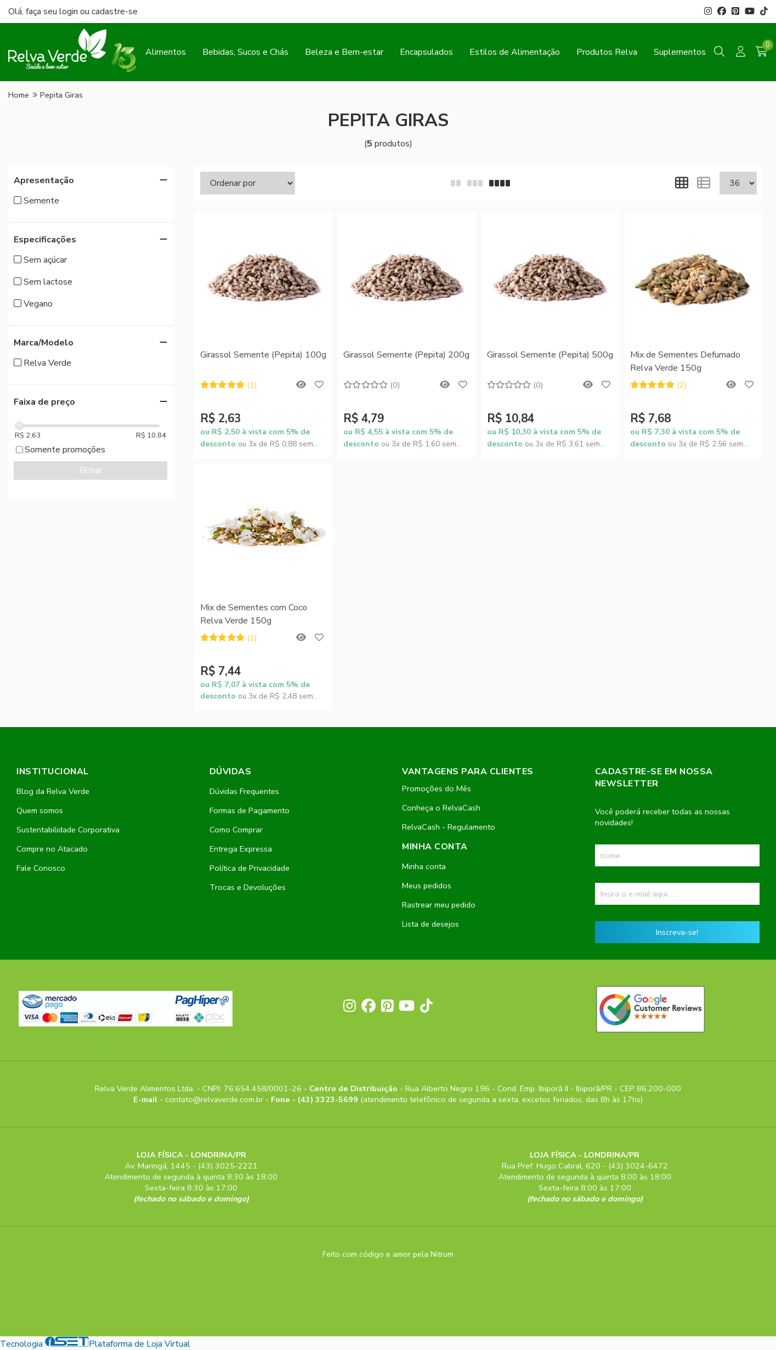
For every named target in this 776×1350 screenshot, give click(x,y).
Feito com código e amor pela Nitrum (388, 1254)
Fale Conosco (40, 868)
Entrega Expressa (240, 848)
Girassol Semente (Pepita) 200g (406, 355)
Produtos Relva (606, 52)
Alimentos (165, 52)
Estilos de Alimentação (514, 52)
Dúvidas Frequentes (244, 791)
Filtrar (90, 470)
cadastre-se (115, 11)
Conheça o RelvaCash (441, 807)
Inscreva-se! (677, 932)
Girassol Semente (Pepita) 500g (550, 355)
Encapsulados (426, 52)
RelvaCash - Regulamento (448, 826)
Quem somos (39, 810)
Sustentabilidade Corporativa (68, 829)
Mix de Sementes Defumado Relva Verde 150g (685, 361)
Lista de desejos (430, 923)
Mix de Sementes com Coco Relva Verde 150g (253, 614)
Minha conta (424, 866)
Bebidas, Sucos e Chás (245, 52)
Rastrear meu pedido (438, 904)
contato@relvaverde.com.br (215, 1099)
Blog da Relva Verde (52, 791)
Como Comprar (236, 829)
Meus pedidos (426, 885)
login (69, 11)
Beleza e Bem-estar (344, 52)
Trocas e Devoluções (247, 887)
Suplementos (680, 52)
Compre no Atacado (52, 848)
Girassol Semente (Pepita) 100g (263, 355)
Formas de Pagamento (249, 810)
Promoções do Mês (436, 788)
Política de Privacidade (249, 868)
